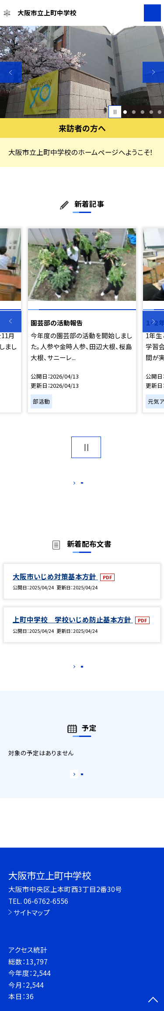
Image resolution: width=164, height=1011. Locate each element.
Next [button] (153, 72)
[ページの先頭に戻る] (153, 1000)
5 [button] (160, 112)
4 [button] (151, 112)
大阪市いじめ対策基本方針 (55, 585)
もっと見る (77, 484)
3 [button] (142, 112)
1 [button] (125, 112)
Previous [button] (10, 72)
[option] (82, 72)
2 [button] (134, 112)
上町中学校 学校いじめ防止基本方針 (73, 629)
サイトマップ (32, 912)
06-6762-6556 (46, 901)
